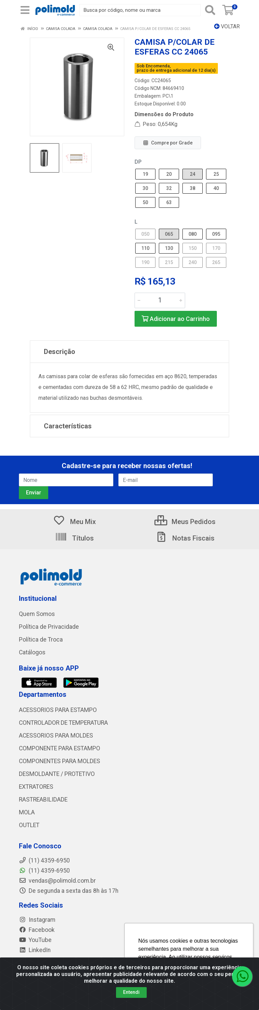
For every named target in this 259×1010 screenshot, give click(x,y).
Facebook (37, 929)
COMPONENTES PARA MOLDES (59, 761)
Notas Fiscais (184, 538)
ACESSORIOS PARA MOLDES (56, 735)
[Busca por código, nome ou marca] (140, 10)
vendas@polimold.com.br (57, 880)
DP (138, 162)
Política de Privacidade (49, 626)
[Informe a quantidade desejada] (160, 300)
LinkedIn (35, 950)
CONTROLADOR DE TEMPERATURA (63, 722)
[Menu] (25, 10)
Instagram (37, 919)
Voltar (227, 26)
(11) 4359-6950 (44, 870)
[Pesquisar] (210, 10)
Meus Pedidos (184, 522)
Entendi (131, 992)
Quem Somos (37, 614)
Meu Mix (74, 522)
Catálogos (32, 652)
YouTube (35, 940)
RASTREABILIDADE (43, 799)
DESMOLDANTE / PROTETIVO (57, 774)
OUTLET (29, 825)
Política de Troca (41, 639)
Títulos (74, 538)
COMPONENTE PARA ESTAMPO (59, 748)
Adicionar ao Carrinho (176, 318)
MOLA (27, 812)
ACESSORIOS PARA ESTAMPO (58, 710)
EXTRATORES (36, 786)
